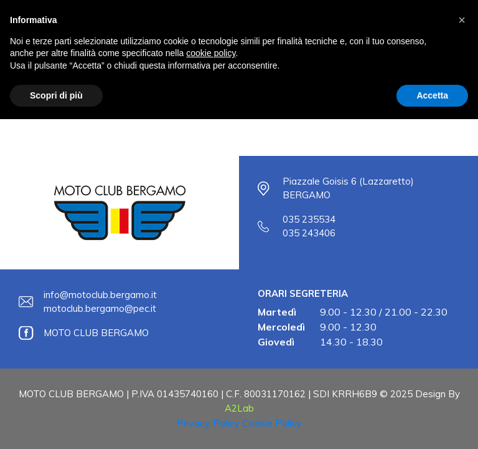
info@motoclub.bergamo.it (100, 295)
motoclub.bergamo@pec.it (100, 308)
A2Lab (239, 408)
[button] (462, 20)
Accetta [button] (432, 95)
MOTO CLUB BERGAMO (96, 333)
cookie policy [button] (210, 53)
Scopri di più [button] (56, 95)
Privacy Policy (208, 423)
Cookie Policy (272, 423)
